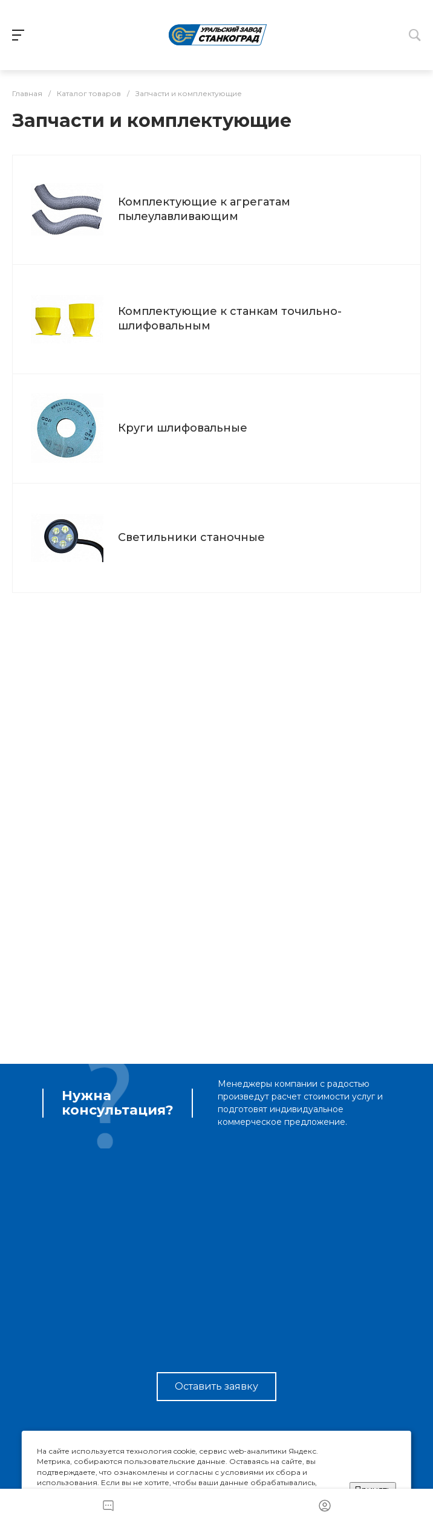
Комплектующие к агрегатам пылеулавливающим (204, 208)
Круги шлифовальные (182, 428)
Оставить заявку (216, 1386)
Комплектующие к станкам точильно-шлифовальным (230, 318)
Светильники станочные (191, 537)
